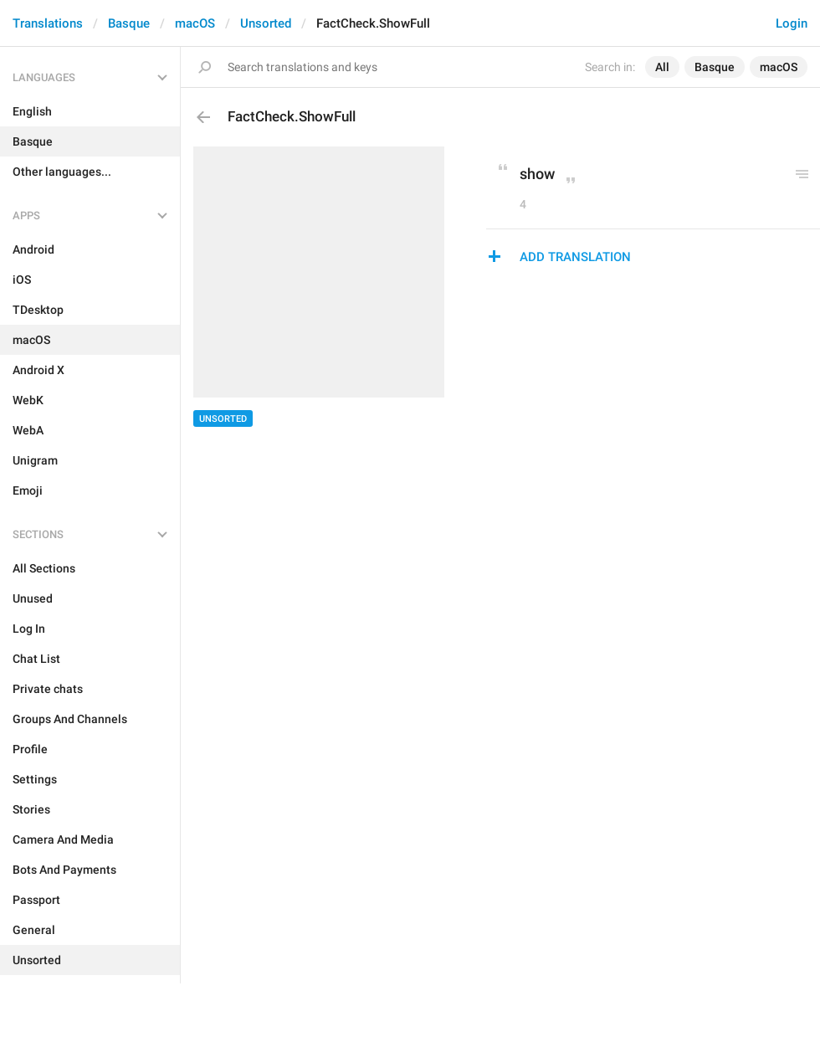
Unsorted (265, 23)
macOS (195, 23)
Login (791, 23)
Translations (48, 23)
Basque (129, 23)
